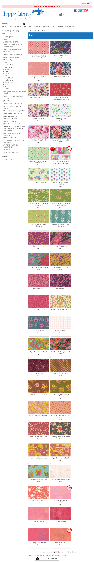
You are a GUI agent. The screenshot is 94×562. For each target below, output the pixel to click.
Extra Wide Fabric (9, 52)
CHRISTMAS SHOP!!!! (11, 42)
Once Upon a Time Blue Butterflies (60, 183)
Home (4, 26)
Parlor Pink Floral (38, 246)
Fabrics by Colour (10, 60)
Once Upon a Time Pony (38, 182)
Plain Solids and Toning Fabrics (14, 95)
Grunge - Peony (39, 521)
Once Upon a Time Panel (61, 161)
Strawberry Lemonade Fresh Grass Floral (39, 204)
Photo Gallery (69, 26)
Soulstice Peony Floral (39, 140)
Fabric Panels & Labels (11, 57)
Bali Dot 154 (39, 373)
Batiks (6, 39)
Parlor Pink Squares (39, 309)
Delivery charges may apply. (11, 31)
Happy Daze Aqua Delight (39, 479)
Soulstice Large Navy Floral (60, 76)
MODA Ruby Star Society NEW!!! (14, 82)
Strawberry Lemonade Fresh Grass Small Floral (61, 204)
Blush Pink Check (60, 331)
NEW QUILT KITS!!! (10, 87)
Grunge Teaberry (61, 521)
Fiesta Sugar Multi (60, 119)
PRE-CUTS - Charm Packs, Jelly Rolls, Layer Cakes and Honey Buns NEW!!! (14, 100)
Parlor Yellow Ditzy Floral (61, 267)
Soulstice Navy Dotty (60, 55)
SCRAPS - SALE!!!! (10, 109)
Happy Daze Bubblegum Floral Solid (60, 416)
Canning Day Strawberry (38, 500)
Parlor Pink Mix (60, 288)
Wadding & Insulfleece (11, 123)
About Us (46, 26)
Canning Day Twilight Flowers (61, 437)
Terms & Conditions (14, 26)
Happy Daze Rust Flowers (39, 394)
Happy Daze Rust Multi (61, 373)
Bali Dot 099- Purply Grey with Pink (60, 352)
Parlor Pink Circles (38, 331)
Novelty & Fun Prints (10, 90)
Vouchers (7, 121)
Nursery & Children (10, 92)
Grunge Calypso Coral (39, 543)
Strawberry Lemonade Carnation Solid (39, 77)
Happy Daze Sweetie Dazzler (39, 352)
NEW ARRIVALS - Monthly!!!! (13, 84)
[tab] (3, 39)
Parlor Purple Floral (61, 246)
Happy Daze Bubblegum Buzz (38, 415)
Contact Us (37, 26)
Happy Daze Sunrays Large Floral (38, 458)
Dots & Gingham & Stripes (12, 49)
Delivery (60, 26)
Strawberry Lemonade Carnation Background (39, 56)
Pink (43, 30)
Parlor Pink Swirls (38, 288)
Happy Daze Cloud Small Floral (60, 309)
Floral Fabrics (8, 72)
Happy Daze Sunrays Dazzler (61, 458)
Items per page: (47, 552)
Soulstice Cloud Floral (39, 119)
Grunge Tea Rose (60, 543)
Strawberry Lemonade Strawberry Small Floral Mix (60, 98)
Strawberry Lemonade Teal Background (60, 225)
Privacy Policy (27, 26)
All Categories (8, 36)
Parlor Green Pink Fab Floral (39, 267)
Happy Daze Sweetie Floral (38, 437)
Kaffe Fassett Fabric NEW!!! (13, 75)
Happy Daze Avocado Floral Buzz (60, 395)
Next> (75, 552)
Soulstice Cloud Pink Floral (38, 97)
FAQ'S (53, 26)
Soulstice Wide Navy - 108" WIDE (60, 140)
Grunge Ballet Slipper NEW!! (61, 479)
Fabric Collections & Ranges (13, 54)
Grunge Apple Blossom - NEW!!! (60, 501)
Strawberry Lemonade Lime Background (38, 225)
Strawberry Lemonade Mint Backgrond (38, 162)
